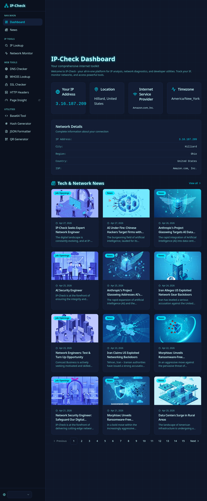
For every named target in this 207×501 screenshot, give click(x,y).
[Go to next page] (194, 441)
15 (183, 441)
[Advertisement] (103, 25)
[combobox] (19, 494)
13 (167, 441)
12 (159, 441)
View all (195, 183)
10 (144, 441)
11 (151, 441)
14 (175, 441)
